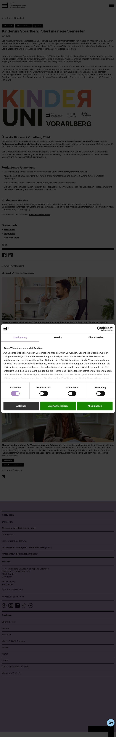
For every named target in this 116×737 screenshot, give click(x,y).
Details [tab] (58, 337)
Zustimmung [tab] (20, 337)
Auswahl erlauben (58, 406)
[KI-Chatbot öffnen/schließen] (110, 722)
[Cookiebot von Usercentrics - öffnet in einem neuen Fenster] (99, 328)
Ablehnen (21, 406)
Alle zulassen (95, 406)
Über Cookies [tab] (96, 337)
